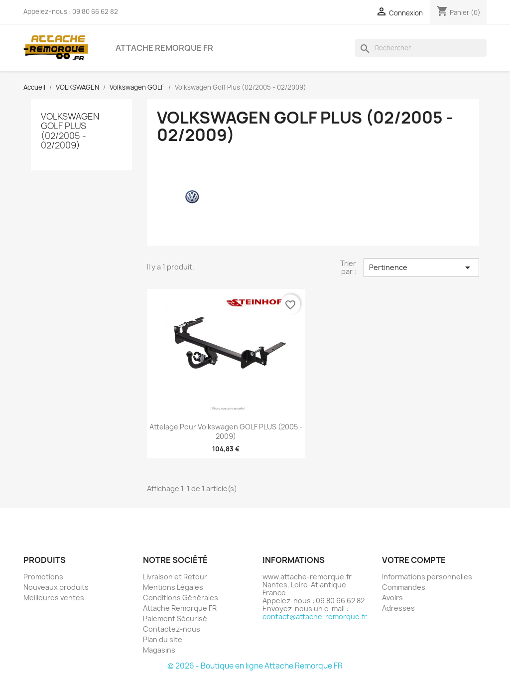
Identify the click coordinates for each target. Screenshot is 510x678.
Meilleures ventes (53, 597)
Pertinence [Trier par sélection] (421, 267)
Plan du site (162, 639)
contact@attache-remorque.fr (314, 616)
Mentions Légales (173, 587)
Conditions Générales (180, 597)
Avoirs (392, 597)
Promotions (43, 576)
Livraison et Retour (175, 576)
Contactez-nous (171, 629)
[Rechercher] (421, 48)
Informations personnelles (427, 576)
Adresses (398, 608)
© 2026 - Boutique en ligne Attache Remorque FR (255, 666)
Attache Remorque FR (164, 47)
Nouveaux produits (56, 587)
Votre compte (414, 559)
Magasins (159, 650)
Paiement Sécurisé (175, 618)
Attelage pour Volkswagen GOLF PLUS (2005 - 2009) (225, 431)
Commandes (403, 587)
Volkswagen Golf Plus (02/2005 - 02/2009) (70, 130)
